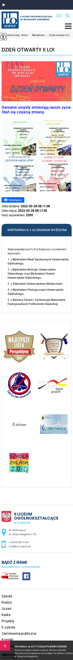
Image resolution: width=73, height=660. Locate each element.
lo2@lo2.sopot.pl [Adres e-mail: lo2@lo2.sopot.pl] (20, 546)
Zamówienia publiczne (19, 633)
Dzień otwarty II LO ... (58, 35)
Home (24, 35)
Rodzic (7, 602)
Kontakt (7, 640)
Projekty (8, 621)
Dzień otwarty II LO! (28, 49)
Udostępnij (13, 199)
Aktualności (36, 35)
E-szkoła (8, 627)
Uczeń (6, 609)
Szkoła (7, 596)
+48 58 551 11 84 (67, 15)
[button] (4, 5)
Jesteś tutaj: (14, 35)
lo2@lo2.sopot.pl (58, 15)
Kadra (6, 615)
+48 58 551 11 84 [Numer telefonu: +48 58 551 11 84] (19, 542)
